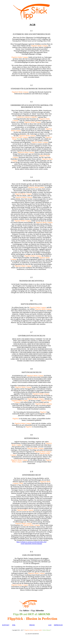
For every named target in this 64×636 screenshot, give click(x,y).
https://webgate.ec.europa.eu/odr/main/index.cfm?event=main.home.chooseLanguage (32, 542)
